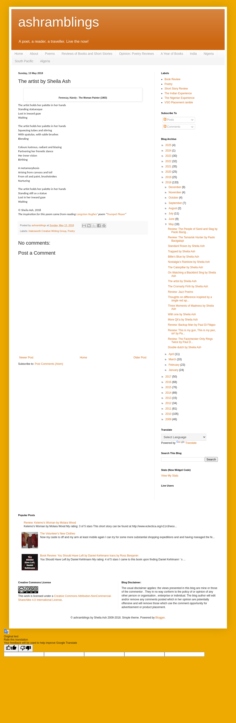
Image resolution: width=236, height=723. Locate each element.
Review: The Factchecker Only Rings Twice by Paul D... (190, 340)
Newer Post (26, 357)
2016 (168, 382)
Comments (172, 126)
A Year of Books (172, 53)
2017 (168, 376)
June (172, 219)
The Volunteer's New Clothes (57, 533)
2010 (168, 413)
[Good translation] (11, 648)
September (176, 203)
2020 (168, 171)
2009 (168, 419)
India (193, 53)
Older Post (139, 357)
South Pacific (24, 61)
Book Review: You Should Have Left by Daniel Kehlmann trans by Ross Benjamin (89, 555)
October (174, 197)
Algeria (45, 61)
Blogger (160, 617)
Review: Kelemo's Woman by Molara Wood (50, 522)
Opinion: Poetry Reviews (136, 53)
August (173, 208)
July (171, 213)
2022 (168, 161)
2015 (168, 387)
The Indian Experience (178, 93)
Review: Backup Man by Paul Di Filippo (191, 324)
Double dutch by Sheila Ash (184, 347)
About (34, 53)
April (172, 354)
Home (19, 53)
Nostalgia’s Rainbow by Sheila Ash (189, 261)
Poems (50, 53)
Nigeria (209, 53)
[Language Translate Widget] (183, 437)
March (173, 359)
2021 (168, 166)
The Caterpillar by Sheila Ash (185, 267)
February (174, 364)
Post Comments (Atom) (49, 363)
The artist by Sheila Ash (182, 281)
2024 (168, 150)
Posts (169, 119)
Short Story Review (176, 88)
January (174, 370)
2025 (168, 145)
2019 (168, 177)
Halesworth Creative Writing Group (47, 231)
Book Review (172, 79)
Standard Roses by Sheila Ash (186, 246)
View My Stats (169, 475)
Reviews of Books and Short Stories (87, 53)
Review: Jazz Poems (180, 291)
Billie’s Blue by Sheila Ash (183, 256)
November (175, 192)
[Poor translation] (25, 648)
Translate (186, 443)
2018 (168, 182)
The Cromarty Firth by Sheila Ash (188, 286)
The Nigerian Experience (179, 97)
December (175, 187)
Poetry (71, 231)
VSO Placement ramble (179, 102)
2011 (168, 408)
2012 (168, 403)
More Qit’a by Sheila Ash (183, 319)
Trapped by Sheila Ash (181, 251)
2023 (168, 155)
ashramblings (58, 22)
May (172, 224)
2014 (168, 392)
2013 (168, 398)
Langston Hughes (86, 214)
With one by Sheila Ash (182, 314)
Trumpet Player (116, 214)
